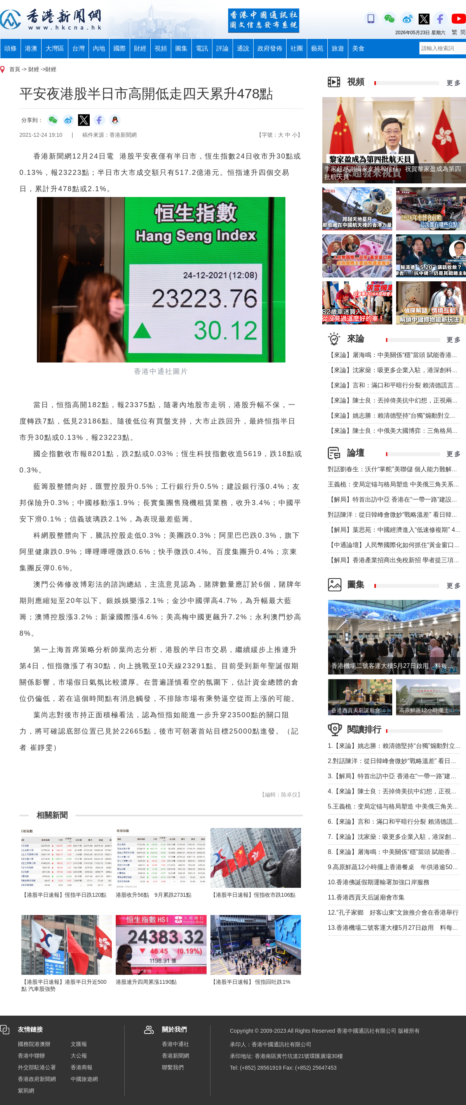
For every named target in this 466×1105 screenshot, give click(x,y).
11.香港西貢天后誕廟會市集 (366, 897)
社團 (296, 48)
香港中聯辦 (31, 1056)
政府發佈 (269, 48)
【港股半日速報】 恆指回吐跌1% (250, 982)
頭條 (10, 48)
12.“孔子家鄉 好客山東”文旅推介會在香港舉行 (393, 912)
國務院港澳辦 (34, 1044)
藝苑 (317, 48)
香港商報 (81, 1067)
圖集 (181, 48)
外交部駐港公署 (37, 1067)
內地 (99, 48)
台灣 (78, 48)
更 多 (454, 83)
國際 (119, 48)
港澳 (31, 48)
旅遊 (338, 48)
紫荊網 (26, 1091)
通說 (243, 48)
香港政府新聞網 (37, 1079)
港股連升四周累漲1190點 (146, 982)
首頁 (14, 69)
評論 (222, 48)
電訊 (202, 48)
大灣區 (54, 48)
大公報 (79, 1056)
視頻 (161, 48)
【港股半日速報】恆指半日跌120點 (63, 895)
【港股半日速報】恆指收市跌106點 (253, 895)
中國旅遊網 (84, 1079)
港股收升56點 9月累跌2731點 (153, 895)
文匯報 (79, 1044)
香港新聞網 (175, 1056)
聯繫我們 (173, 1067)
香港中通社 (175, 1044)
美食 (358, 48)
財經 (140, 48)
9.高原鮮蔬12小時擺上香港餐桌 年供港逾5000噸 (397, 867)
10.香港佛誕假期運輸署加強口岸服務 (378, 882)
